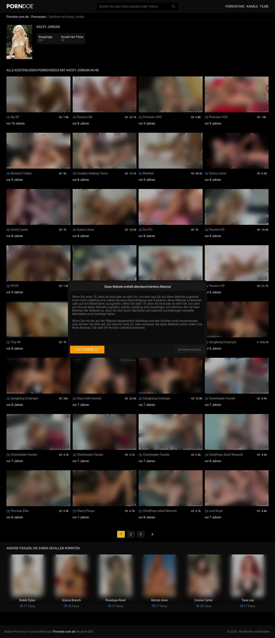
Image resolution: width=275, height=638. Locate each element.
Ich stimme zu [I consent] (87, 350)
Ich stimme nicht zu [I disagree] (189, 349)
